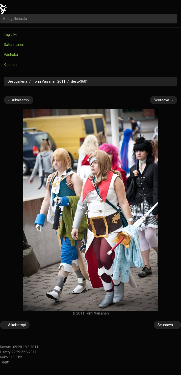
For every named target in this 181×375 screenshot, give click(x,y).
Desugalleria (17, 81)
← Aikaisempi (19, 100)
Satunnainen (14, 45)
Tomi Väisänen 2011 (49, 81)
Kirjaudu (10, 65)
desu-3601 (79, 81)
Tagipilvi (10, 35)
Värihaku (11, 55)
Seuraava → (163, 100)
